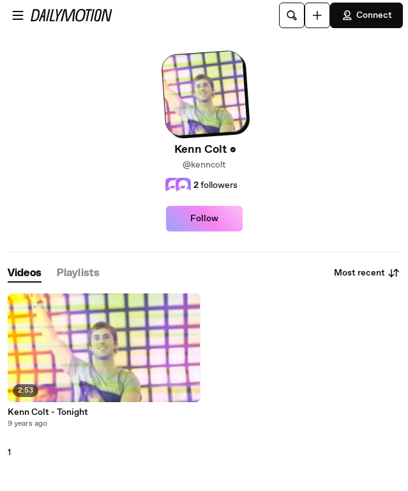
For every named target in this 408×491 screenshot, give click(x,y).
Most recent (367, 273)
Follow (204, 218)
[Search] (292, 15)
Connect (366, 15)
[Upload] (317, 15)
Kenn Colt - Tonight (48, 412)
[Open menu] (18, 15)
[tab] (25, 273)
